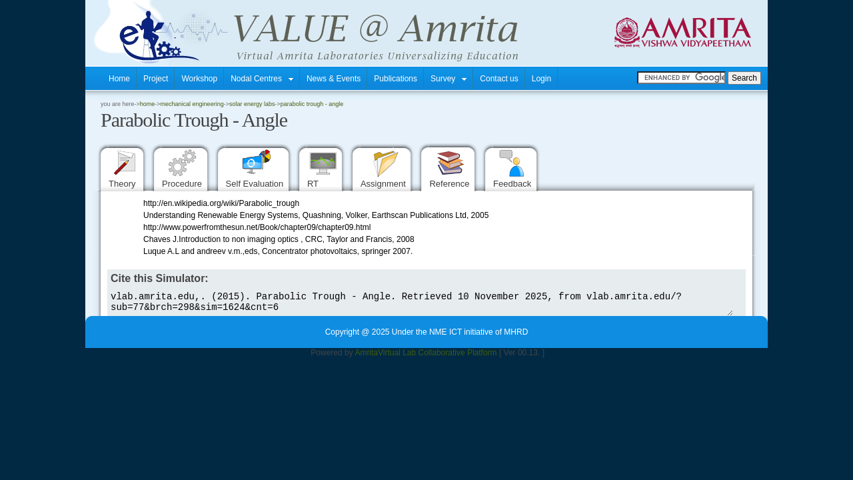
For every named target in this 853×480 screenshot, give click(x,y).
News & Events (334, 78)
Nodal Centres (262, 78)
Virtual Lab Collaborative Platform (437, 356)
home (147, 104)
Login (541, 78)
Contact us (499, 78)
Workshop (199, 78)
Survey (448, 78)
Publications (395, 78)
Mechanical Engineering (192, 104)
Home (119, 78)
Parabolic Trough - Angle (312, 104)
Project (155, 78)
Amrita (366, 356)
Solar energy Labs (252, 104)
